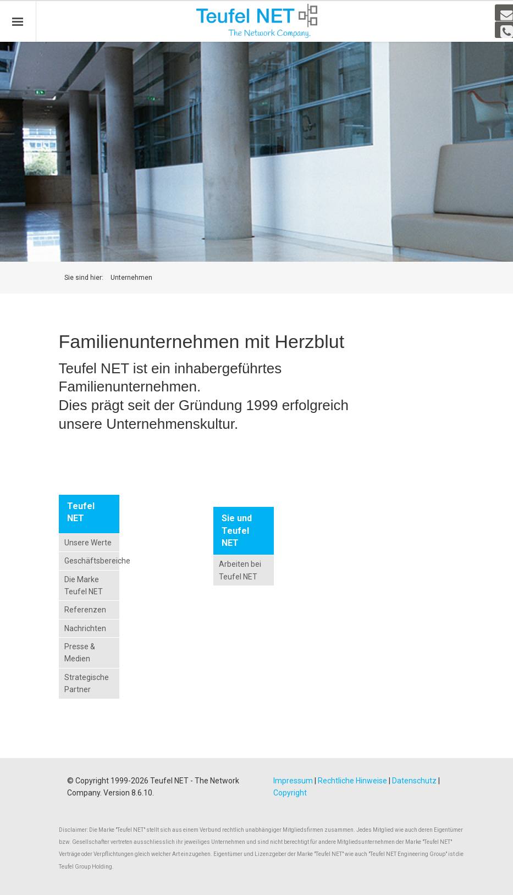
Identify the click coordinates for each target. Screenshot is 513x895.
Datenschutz (414, 780)
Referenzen (85, 609)
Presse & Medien (79, 652)
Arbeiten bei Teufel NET (240, 570)
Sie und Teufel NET (237, 530)
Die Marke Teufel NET (83, 585)
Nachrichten (85, 628)
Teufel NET (81, 512)
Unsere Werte (88, 542)
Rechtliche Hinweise (352, 780)
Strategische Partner (86, 683)
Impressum (293, 780)
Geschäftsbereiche (89, 560)
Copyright (290, 792)
